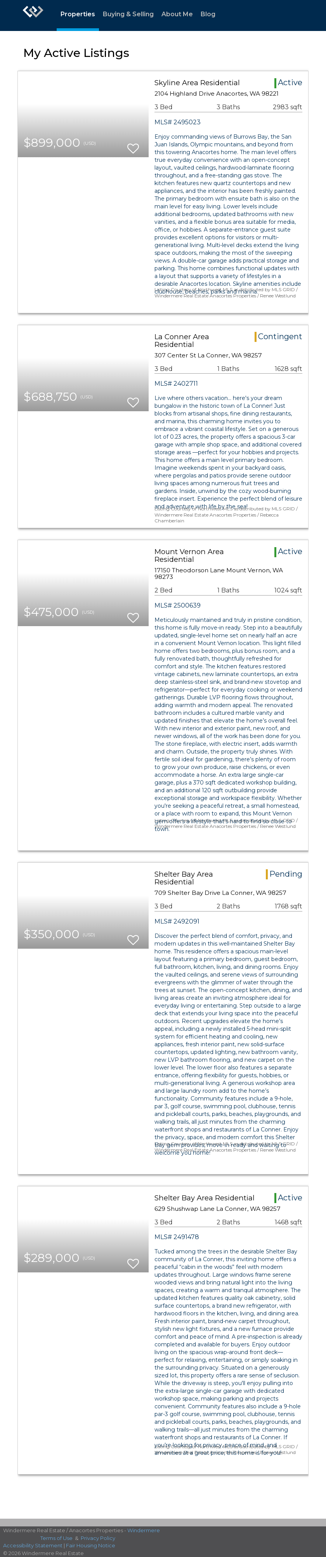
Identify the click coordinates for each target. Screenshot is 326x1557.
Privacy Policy (98, 1538)
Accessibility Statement (32, 1545)
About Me (177, 14)
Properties (78, 14)
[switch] (133, 145)
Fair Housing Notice (90, 1545)
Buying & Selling (128, 14)
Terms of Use (56, 1538)
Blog (208, 14)
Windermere (143, 1530)
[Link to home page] (33, 15)
